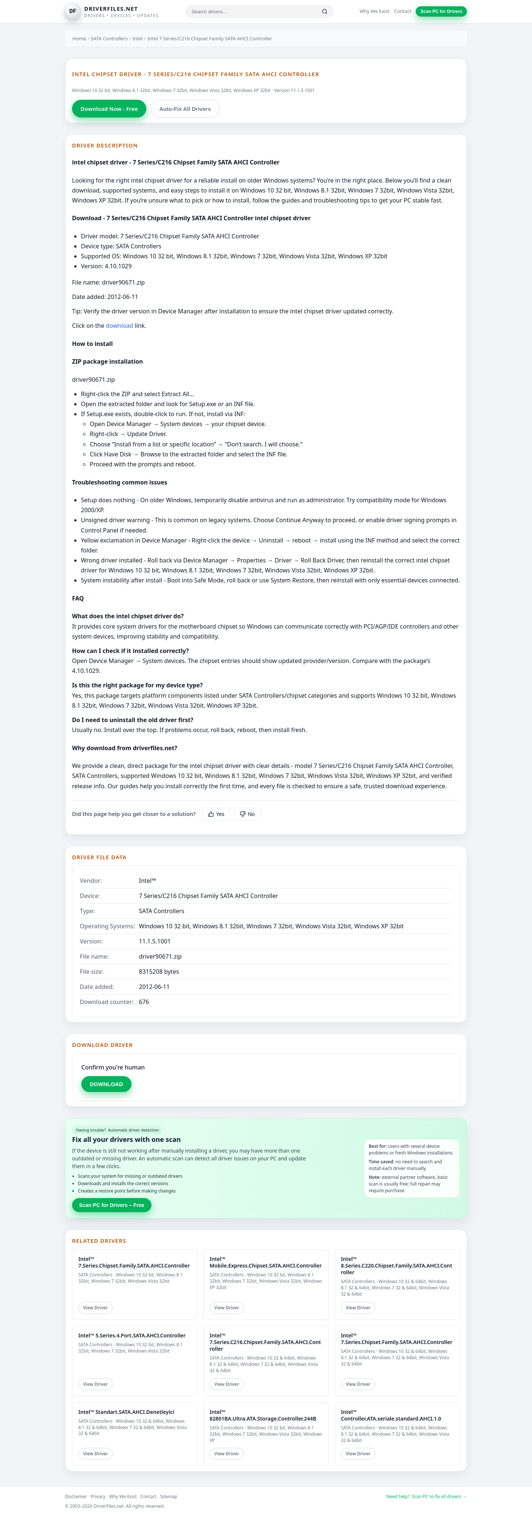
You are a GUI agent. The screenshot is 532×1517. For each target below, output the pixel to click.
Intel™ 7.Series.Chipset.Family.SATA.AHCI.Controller (134, 1262)
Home (79, 38)
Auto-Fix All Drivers (185, 109)
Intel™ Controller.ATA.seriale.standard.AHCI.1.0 (391, 1415)
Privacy (98, 1496)
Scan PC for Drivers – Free (111, 1205)
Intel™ (147, 881)
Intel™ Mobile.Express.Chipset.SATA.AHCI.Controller (265, 1262)
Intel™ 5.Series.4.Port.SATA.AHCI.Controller (131, 1335)
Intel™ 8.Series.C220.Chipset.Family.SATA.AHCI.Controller (396, 1265)
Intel (138, 38)
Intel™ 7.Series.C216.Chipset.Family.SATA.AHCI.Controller (265, 1342)
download (119, 326)
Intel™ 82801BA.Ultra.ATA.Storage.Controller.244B (262, 1415)
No (247, 814)
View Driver (95, 1308)
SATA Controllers (109, 38)
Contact (402, 11)
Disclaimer (76, 1496)
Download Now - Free (109, 108)
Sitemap (168, 1496)
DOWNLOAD (106, 1084)
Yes (216, 814)
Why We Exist (374, 11)
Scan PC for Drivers (441, 11)
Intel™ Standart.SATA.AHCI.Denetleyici (126, 1411)
